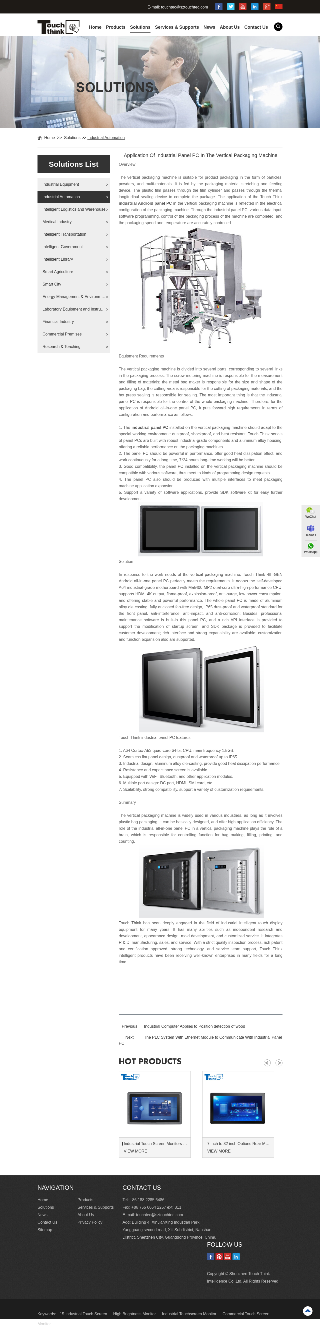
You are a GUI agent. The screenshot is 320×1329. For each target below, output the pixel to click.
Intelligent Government (62, 247)
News (209, 27)
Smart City (51, 284)
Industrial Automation (106, 138)
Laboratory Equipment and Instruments (74, 309)
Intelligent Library (57, 259)
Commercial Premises (62, 334)
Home (95, 27)
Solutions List (73, 164)
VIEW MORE (135, 1151)
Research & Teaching (61, 346)
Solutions (140, 27)
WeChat (310, 516)
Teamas (311, 535)
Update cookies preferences (232, 1289)
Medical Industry (57, 222)
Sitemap (45, 1230)
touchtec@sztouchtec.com (184, 7)
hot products (150, 1061)
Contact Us (256, 27)
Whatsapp (311, 552)
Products (116, 27)
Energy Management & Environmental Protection (74, 297)
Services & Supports (177, 27)
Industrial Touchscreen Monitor (190, 1314)
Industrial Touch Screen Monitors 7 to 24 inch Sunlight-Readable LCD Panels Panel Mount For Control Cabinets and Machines (155, 1144)
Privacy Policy (90, 1222)
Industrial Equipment (60, 184)
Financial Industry (58, 322)
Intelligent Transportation (64, 234)
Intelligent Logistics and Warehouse (74, 209)
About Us (230, 27)
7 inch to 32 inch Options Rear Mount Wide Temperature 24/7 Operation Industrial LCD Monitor (239, 1144)
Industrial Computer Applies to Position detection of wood (194, 1026)
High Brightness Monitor (135, 1314)
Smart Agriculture (57, 272)
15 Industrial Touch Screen (84, 1314)
